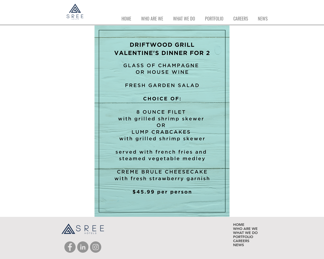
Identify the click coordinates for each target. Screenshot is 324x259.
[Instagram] (95, 247)
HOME (238, 224)
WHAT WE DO (245, 232)
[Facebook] (70, 247)
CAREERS (241, 240)
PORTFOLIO (243, 236)
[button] (214, 16)
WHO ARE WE (245, 228)
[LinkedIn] (82, 247)
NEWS (238, 244)
